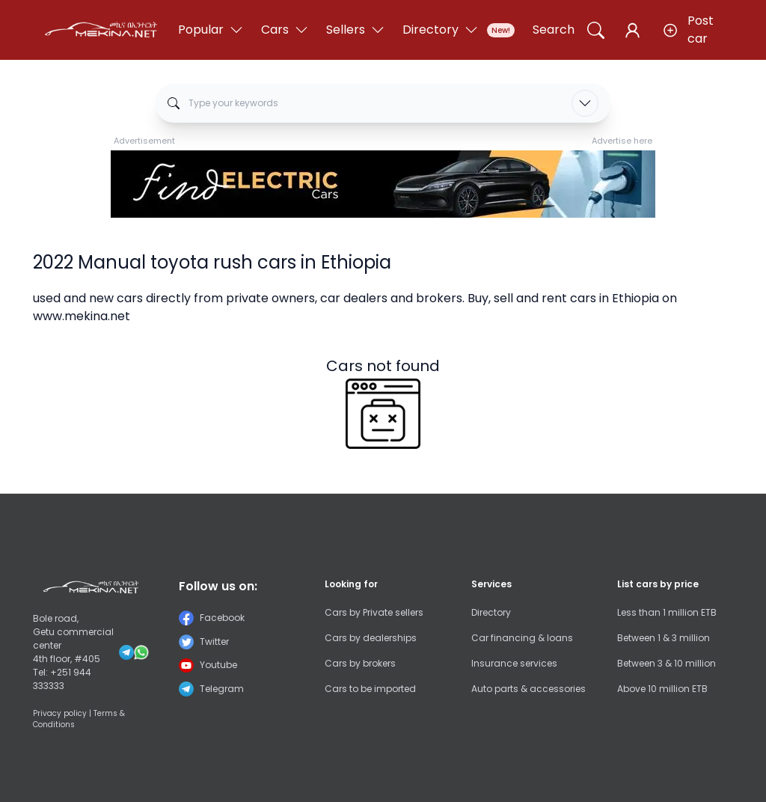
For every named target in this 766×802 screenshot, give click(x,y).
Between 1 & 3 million (663, 637)
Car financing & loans (522, 637)
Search (553, 29)
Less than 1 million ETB (667, 612)
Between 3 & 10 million (666, 663)
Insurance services (514, 663)
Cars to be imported (370, 688)
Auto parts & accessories (528, 688)
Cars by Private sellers (374, 612)
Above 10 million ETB (662, 688)
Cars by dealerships (371, 637)
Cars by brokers (360, 663)
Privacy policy (60, 713)
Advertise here (622, 141)
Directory (491, 612)
